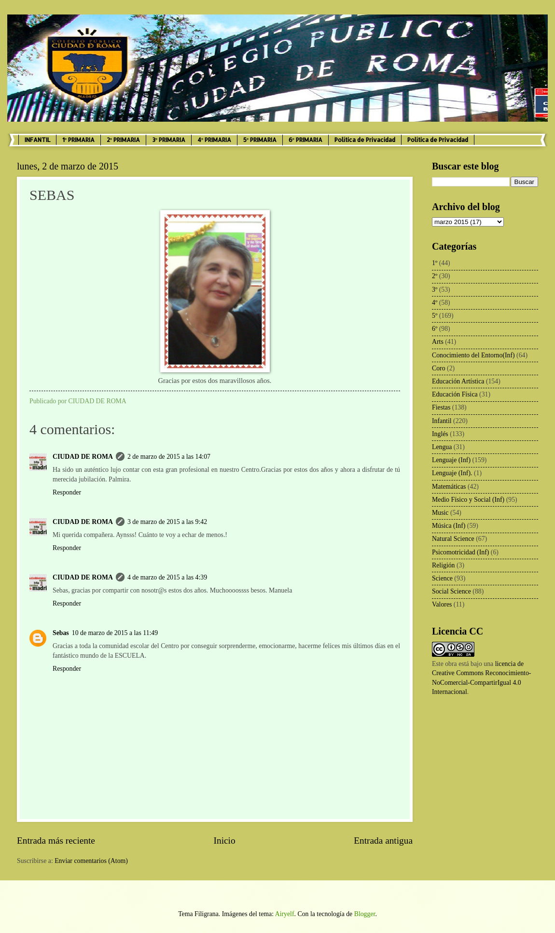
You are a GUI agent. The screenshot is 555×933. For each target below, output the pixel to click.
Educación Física (455, 394)
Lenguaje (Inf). (452, 473)
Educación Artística (458, 381)
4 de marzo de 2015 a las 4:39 (167, 577)
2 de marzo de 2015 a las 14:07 (168, 456)
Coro (438, 368)
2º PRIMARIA (123, 139)
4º (434, 302)
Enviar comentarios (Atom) (91, 860)
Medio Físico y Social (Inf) (468, 499)
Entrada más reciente (56, 840)
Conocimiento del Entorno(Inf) (473, 355)
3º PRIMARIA (168, 139)
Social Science (451, 591)
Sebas (61, 632)
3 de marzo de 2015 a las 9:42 (167, 521)
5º (434, 315)
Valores (442, 604)
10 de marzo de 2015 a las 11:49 (115, 632)
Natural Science (453, 538)
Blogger (364, 914)
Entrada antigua (383, 840)
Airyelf (284, 914)
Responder (67, 492)
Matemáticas (449, 486)
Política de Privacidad (364, 139)
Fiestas (441, 407)
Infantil (442, 420)
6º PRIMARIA (305, 139)
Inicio (225, 840)
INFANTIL (37, 139)
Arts (438, 341)
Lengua (442, 447)
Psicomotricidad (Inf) (460, 552)
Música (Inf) (448, 525)
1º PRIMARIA (78, 139)
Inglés (440, 434)
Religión (443, 565)
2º (434, 276)
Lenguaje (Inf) (451, 460)
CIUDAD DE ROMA (83, 456)
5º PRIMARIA (260, 139)
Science (442, 578)
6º (434, 328)
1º (434, 263)
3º (434, 289)
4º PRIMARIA (214, 139)
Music (440, 512)
